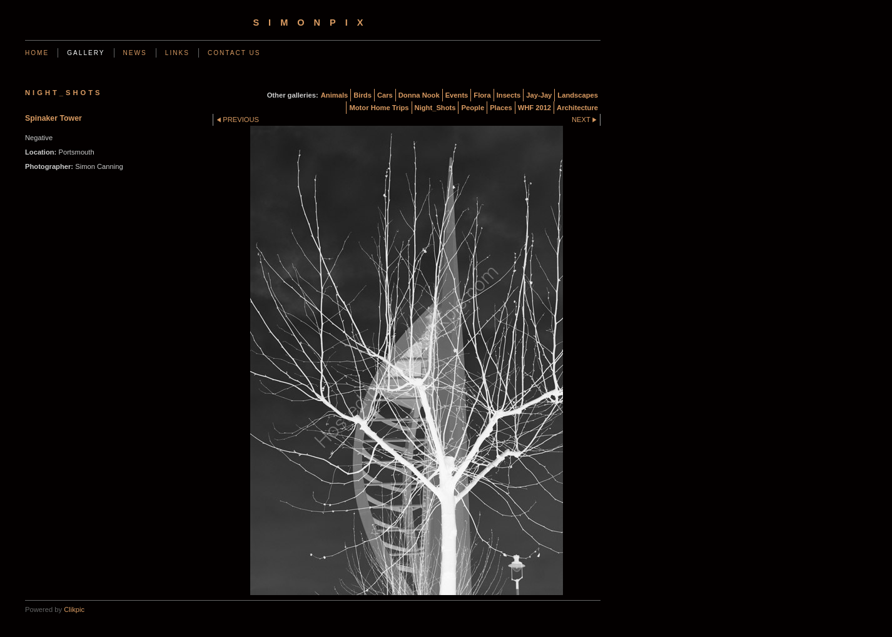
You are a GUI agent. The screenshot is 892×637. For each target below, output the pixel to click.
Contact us (234, 52)
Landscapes (577, 95)
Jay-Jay (539, 95)
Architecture (577, 107)
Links (177, 52)
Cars (385, 95)
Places (501, 107)
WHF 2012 (534, 107)
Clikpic (74, 609)
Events (457, 95)
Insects (509, 95)
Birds (362, 95)
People (472, 107)
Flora (482, 95)
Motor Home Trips (378, 107)
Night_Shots (435, 107)
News (135, 52)
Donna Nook (419, 95)
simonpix (312, 23)
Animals (334, 95)
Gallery (85, 52)
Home (37, 52)
